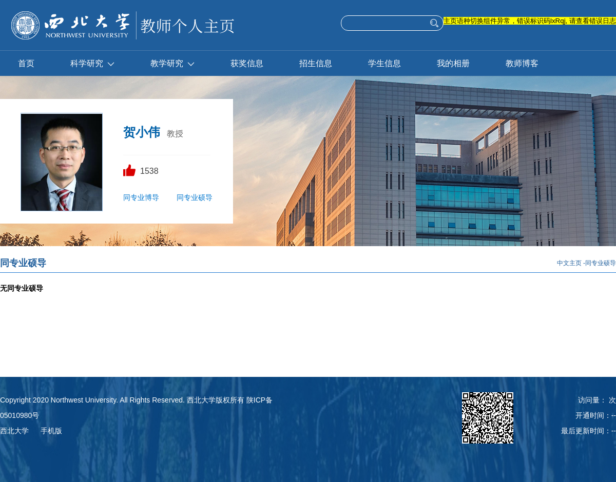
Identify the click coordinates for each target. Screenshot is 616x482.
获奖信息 (246, 63)
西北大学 (14, 431)
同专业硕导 (195, 197)
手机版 (51, 431)
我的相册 (453, 63)
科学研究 (92, 63)
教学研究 (172, 63)
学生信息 (384, 63)
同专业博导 (141, 197)
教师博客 (522, 63)
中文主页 (569, 263)
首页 (26, 63)
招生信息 (315, 63)
